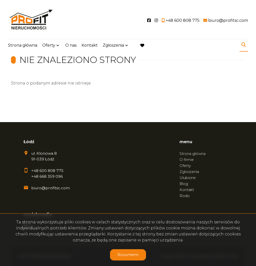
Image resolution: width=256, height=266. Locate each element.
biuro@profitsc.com (50, 188)
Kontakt (90, 45)
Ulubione (188, 177)
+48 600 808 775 (47, 170)
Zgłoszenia (113, 45)
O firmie (187, 159)
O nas (70, 45)
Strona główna (22, 45)
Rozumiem (128, 254)
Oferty (48, 45)
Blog (184, 184)
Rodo (185, 196)
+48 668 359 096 (47, 176)
